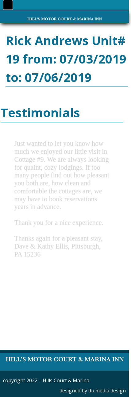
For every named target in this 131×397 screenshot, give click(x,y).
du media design (107, 390)
